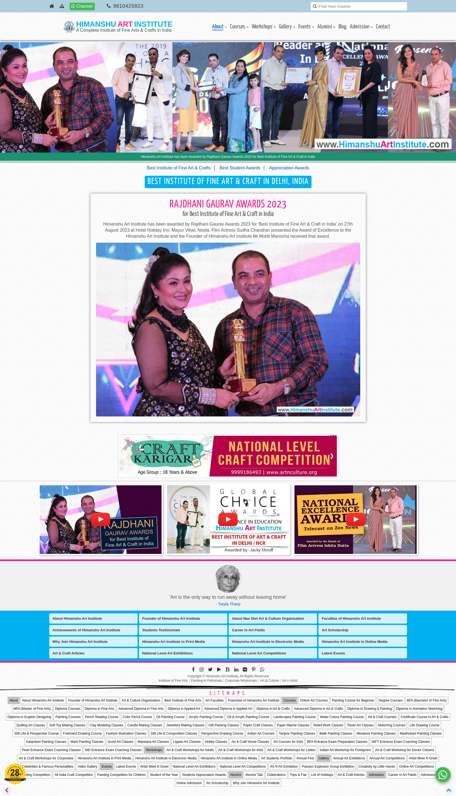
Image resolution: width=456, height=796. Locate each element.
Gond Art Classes (120, 742)
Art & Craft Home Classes (250, 742)
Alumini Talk (254, 775)
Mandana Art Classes (153, 742)
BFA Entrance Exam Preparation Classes (337, 742)
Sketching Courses (392, 725)
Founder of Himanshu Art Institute (171, 618)
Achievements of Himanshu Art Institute (87, 630)
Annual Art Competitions (387, 758)
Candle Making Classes (144, 725)
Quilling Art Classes (31, 725)
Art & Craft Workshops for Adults (190, 750)
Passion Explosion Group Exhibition (328, 766)
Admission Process (435, 775)
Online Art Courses (314, 700)
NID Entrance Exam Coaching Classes (113, 750)
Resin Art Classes (360, 725)
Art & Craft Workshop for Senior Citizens (404, 750)
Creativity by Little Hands (377, 766)
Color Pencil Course (137, 717)
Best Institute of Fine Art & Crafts (179, 168)
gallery (285, 26)
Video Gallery (87, 766)
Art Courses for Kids (288, 742)
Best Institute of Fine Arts (182, 700)
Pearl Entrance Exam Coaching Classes (51, 750)
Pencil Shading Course (101, 717)
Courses (237, 26)
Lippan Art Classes (187, 742)
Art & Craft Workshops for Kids (240, 750)
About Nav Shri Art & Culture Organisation (268, 618)
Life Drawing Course (425, 725)
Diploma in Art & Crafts (273, 709)
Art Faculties (214, 700)
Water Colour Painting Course (342, 717)
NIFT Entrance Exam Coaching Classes (401, 742)
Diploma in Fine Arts (99, 709)
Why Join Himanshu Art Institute (80, 642)
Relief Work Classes (328, 725)
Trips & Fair (298, 775)
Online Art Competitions (416, 766)
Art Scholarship (335, 630)
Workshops (262, 26)
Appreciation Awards (289, 168)
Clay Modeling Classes (106, 725)
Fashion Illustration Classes (126, 733)
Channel (82, 6)
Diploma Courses (67, 709)
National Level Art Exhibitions (167, 653)
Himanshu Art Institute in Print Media (173, 642)
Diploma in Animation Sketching (419, 709)
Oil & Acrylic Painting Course (248, 717)
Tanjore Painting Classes (297, 733)
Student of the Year (164, 775)
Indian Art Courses (261, 733)
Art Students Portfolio (276, 758)
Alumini (324, 26)
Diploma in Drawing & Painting (369, 709)
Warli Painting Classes (86, 742)
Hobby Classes (216, 742)
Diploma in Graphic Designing (29, 717)
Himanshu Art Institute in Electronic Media (268, 642)
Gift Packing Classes (224, 725)
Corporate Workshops (241, 681)
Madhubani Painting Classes (421, 733)
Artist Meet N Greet (423, 758)
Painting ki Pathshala (206, 681)
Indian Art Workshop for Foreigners (345, 750)
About (217, 26)
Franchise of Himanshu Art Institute (253, 700)
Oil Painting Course (170, 717)
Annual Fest (305, 758)
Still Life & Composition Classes (174, 733)
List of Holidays (322, 775)
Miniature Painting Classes (375, 733)
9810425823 (128, 6)
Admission (359, 26)
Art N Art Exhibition (284, 766)
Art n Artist (289, 681)
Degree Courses (391, 700)
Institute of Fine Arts (173, 681)
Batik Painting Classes (336, 733)
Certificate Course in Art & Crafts (424, 717)
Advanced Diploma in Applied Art (228, 709)
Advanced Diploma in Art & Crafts (318, 709)
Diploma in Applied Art (184, 709)
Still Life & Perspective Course (36, 733)
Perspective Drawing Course (222, 733)
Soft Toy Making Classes (67, 725)
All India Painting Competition (28, 775)
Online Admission (189, 783)
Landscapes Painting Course (295, 717)
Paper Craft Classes (258, 725)
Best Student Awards (240, 168)
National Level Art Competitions (259, 653)
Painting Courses (67, 717)
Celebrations (276, 775)
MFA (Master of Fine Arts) (32, 709)
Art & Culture (269, 681)
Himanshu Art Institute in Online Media (354, 642)
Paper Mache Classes (293, 725)
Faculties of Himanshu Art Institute (351, 618)
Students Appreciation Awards (204, 775)
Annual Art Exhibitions (349, 758)
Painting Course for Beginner (353, 700)
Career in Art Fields (248, 630)
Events (304, 26)
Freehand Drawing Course (82, 733)
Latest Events (333, 653)
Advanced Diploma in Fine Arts (140, 709)
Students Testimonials (161, 630)
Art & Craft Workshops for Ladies (291, 750)
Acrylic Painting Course (206, 717)
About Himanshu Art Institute (77, 618)
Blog (342, 26)
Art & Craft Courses (382, 717)
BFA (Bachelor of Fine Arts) (427, 700)
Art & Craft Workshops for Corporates (46, 758)
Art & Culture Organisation (141, 700)
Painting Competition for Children (121, 775)
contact (383, 26)
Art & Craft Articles (69, 653)
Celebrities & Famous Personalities (47, 766)
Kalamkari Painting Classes (46, 742)
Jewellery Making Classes (185, 725)
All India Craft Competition (73, 775)
